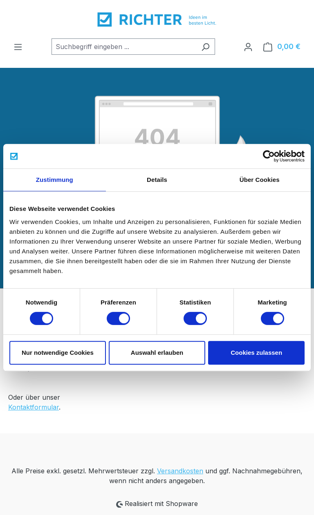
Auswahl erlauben (157, 352)
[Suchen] (205, 46)
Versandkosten (180, 471)
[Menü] (18, 46)
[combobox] (124, 46)
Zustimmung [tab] (54, 179)
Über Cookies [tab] (260, 179)
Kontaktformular (33, 407)
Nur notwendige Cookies (58, 352)
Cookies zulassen (256, 352)
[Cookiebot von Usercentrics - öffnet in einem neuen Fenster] (269, 156)
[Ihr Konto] (248, 46)
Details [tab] (157, 179)
